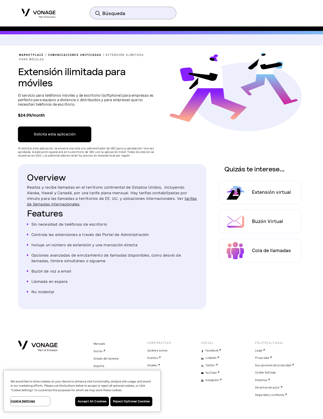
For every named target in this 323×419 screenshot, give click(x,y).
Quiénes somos (157, 350)
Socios (98, 351)
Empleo (152, 365)
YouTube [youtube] (211, 372)
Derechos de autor (267, 387)
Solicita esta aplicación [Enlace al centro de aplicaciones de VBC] (55, 134)
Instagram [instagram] (212, 380)
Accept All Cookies (92, 401)
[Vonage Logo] (38, 12)
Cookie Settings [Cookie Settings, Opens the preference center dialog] (23, 401)
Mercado (99, 343)
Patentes (261, 380)
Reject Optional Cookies (131, 401)
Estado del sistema (106, 358)
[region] (82, 391)
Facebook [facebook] (211, 350)
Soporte (99, 366)
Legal (258, 350)
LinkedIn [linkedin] (210, 358)
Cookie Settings (265, 372)
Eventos (152, 358)
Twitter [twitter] (210, 365)
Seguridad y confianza (269, 395)
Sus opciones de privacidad (273, 365)
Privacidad (262, 358)
